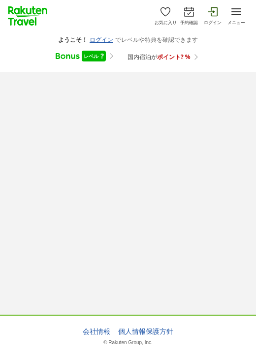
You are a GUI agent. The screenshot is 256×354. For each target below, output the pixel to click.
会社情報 (96, 331)
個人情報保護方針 (145, 331)
